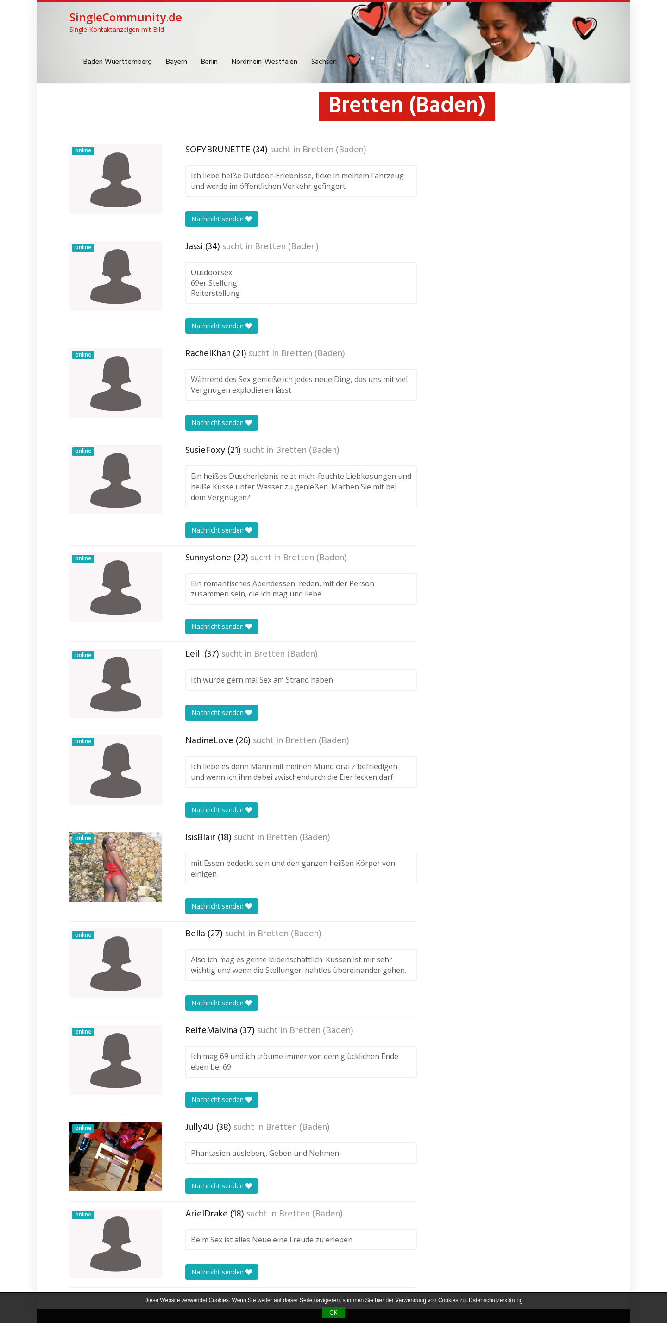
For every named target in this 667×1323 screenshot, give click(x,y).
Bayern (176, 62)
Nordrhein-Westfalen (264, 62)
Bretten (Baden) (334, 150)
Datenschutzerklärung (496, 1300)
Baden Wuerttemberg (117, 62)
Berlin (209, 62)
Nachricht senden (221, 218)
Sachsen (324, 62)
